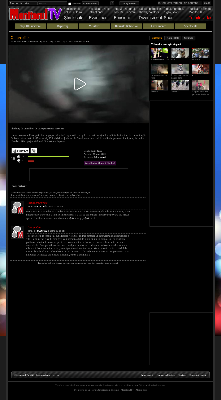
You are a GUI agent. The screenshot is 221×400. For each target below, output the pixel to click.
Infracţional (100, 157)
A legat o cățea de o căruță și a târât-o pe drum (200, 93)
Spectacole (190, 26)
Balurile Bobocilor (126, 26)
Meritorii (94, 26)
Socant (195, 75)
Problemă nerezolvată (160, 59)
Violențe (174, 91)
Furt (173, 59)
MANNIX (42, 231)
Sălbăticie (196, 59)
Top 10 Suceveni (30, 26)
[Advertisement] (79, 175)
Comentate (173, 37)
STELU (41, 206)
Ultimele (188, 37)
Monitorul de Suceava (85, 389)
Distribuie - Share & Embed (100, 163)
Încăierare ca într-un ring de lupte (179, 76)
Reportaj (62, 26)
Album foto (141, 389)
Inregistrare (129, 3)
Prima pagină (147, 375)
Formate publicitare (166, 375)
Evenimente (158, 26)
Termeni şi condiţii (198, 375)
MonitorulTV (127, 389)
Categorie (157, 37)
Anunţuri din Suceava (108, 389)
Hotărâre (154, 91)
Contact (182, 375)
